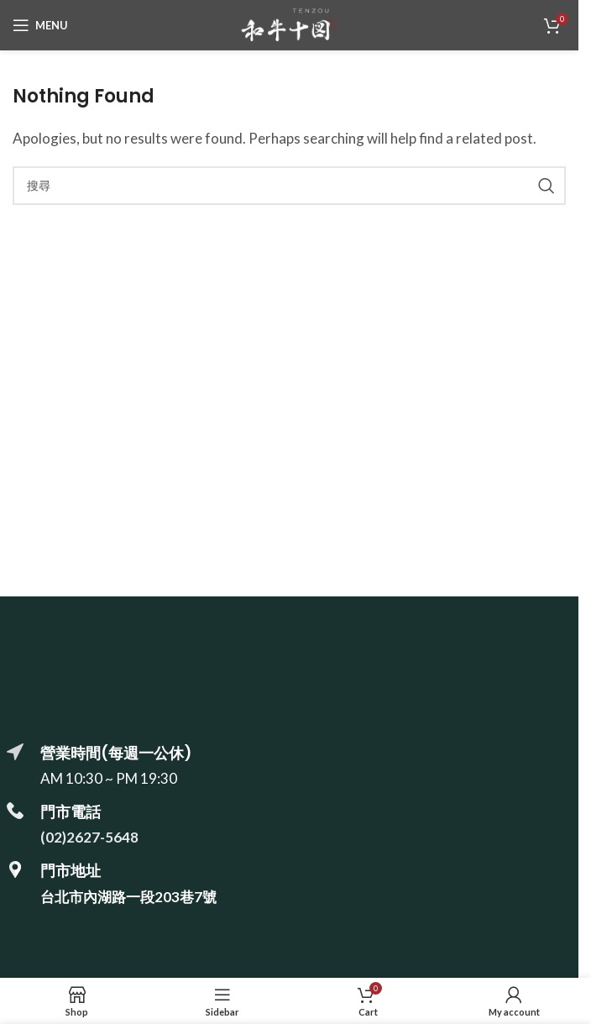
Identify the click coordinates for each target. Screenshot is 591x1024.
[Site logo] (288, 23)
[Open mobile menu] (40, 25)
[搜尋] (289, 185)
